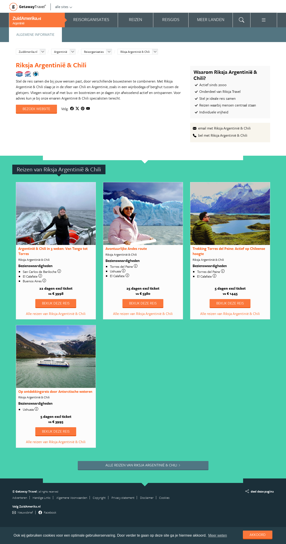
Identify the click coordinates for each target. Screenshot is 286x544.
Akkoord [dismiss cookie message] (258, 534)
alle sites (63, 6)
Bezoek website (36, 108)
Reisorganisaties (94, 51)
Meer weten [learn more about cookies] (217, 535)
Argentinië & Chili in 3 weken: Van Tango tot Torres (53, 251)
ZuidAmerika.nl (28, 51)
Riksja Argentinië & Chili (135, 51)
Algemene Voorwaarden (71, 497)
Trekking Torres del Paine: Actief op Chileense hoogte (229, 251)
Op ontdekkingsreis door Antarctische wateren (55, 391)
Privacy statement (123, 497)
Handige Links (41, 497)
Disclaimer (147, 497)
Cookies (164, 497)
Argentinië (60, 51)
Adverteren (19, 497)
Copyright (99, 497)
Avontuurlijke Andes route (126, 248)
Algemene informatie (35, 34)
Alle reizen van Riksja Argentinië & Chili (56, 313)
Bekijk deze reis (55, 303)
